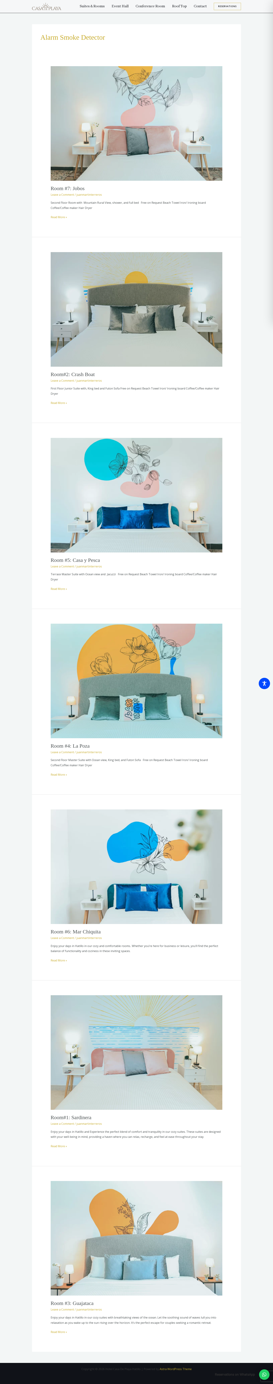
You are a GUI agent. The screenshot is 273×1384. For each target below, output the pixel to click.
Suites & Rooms (87, 6)
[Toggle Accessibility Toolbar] (264, 683)
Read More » (59, 217)
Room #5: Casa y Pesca (75, 560)
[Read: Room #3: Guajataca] (137, 1238)
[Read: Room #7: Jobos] (137, 123)
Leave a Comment (62, 195)
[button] (227, 6)
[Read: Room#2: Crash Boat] (137, 309)
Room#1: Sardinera (71, 1117)
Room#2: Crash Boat (73, 374)
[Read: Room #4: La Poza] (137, 681)
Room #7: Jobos (68, 188)
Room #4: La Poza (70, 746)
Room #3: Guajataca (72, 1303)
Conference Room (147, 6)
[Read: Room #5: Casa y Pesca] (137, 495)
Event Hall (116, 6)
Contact (199, 6)
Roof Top (177, 6)
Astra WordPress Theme (176, 1369)
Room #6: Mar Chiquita (76, 931)
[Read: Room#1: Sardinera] (137, 1052)
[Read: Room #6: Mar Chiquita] (137, 866)
